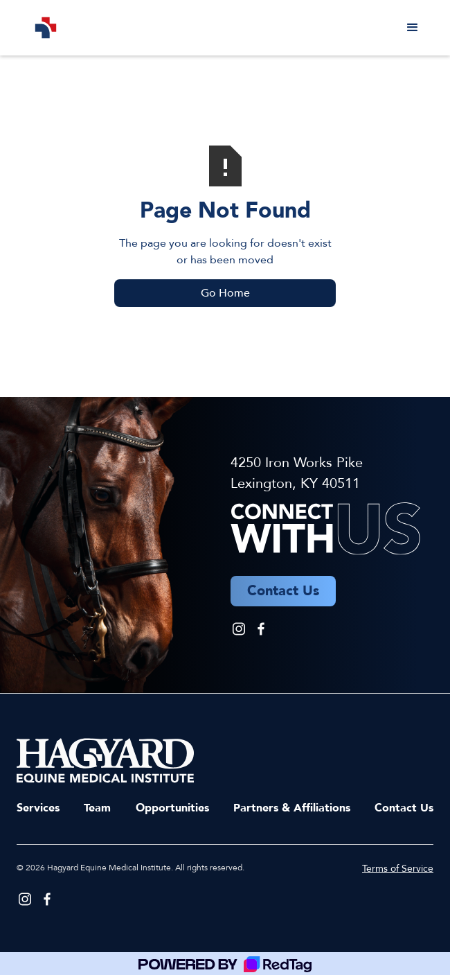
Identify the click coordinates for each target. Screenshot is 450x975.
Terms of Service (397, 868)
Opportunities (172, 808)
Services (38, 808)
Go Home (225, 293)
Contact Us (404, 808)
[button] (412, 28)
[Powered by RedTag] (225, 963)
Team (97, 808)
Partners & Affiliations (291, 808)
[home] (42, 28)
